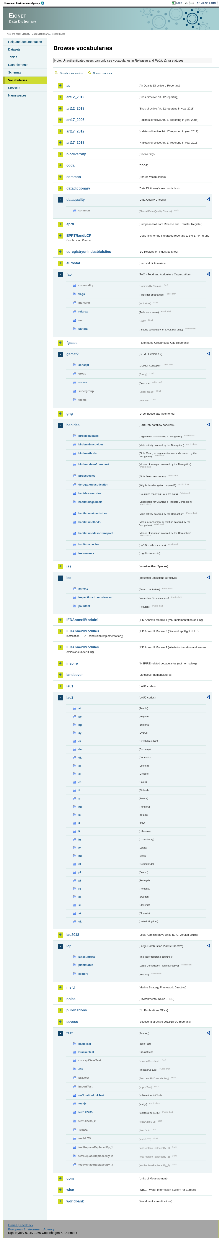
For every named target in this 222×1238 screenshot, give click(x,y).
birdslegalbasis (88, 435)
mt (80, 855)
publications (76, 1010)
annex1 (83, 588)
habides (72, 425)
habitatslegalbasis (90, 502)
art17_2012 (75, 131)
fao (69, 274)
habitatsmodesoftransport (95, 533)
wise (70, 1190)
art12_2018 (75, 108)
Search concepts (102, 73)
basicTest (84, 1043)
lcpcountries (86, 956)
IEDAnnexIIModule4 (82, 647)
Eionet (25, 34)
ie (79, 814)
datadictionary (78, 188)
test (69, 1033)
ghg (69, 413)
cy (79, 732)
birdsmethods (87, 453)
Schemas (14, 72)
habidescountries (89, 493)
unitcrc (83, 328)
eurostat (73, 263)
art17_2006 (75, 120)
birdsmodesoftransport (93, 464)
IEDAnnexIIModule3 (82, 631)
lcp (68, 946)
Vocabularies (17, 80)
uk (80, 921)
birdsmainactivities (90, 444)
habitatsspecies (88, 544)
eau (80, 1069)
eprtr (70, 224)
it (79, 823)
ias (68, 566)
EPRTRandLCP (78, 235)
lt (79, 831)
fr (79, 798)
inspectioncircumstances (95, 597)
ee (79, 765)
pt (79, 880)
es (79, 782)
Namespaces (17, 95)
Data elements (18, 65)
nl (79, 864)
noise (70, 999)
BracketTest (86, 1052)
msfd (70, 987)
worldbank (75, 1201)
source (82, 382)
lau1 (69, 686)
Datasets (14, 49)
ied (68, 578)
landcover (74, 675)
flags (81, 294)
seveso (72, 1022)
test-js (82, 1103)
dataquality (75, 199)
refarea (83, 311)
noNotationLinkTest (91, 1095)
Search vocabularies (71, 73)
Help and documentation (25, 42)
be (80, 716)
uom (70, 1178)
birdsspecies (86, 475)
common (73, 177)
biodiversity (76, 154)
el (79, 773)
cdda (70, 165)
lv (79, 847)
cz (79, 741)
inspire (72, 663)
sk (79, 913)
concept (83, 364)
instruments (86, 553)
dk (80, 757)
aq (68, 85)
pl (79, 872)
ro (79, 888)
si (79, 905)
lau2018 (72, 935)
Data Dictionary (40, 34)
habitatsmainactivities (92, 513)
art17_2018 (75, 142)
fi (79, 790)
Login (179, 3)
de (80, 749)
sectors (83, 973)
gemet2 (72, 354)
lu (79, 839)
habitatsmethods (89, 522)
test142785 (85, 1112)
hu (80, 806)
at (79, 708)
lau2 (69, 697)
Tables (12, 57)
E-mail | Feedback (20, 1225)
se (79, 896)
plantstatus (85, 965)
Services (14, 88)
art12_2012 (75, 97)
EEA (26, 3)
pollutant (84, 606)
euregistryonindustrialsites (88, 251)
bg (80, 724)
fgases (71, 343)
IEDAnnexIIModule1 (82, 620)
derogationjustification (93, 484)
